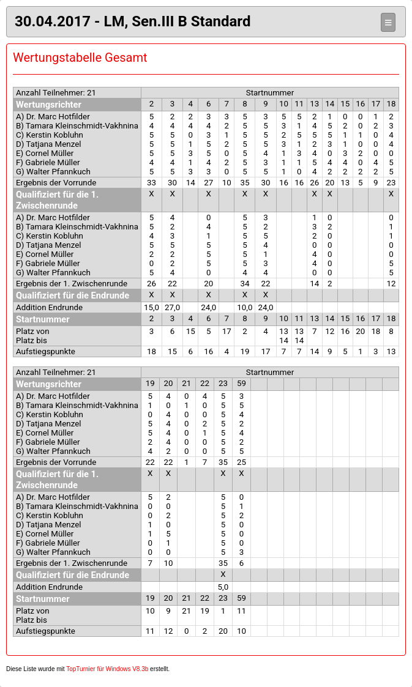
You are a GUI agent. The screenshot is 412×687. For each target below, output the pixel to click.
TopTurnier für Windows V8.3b (107, 669)
